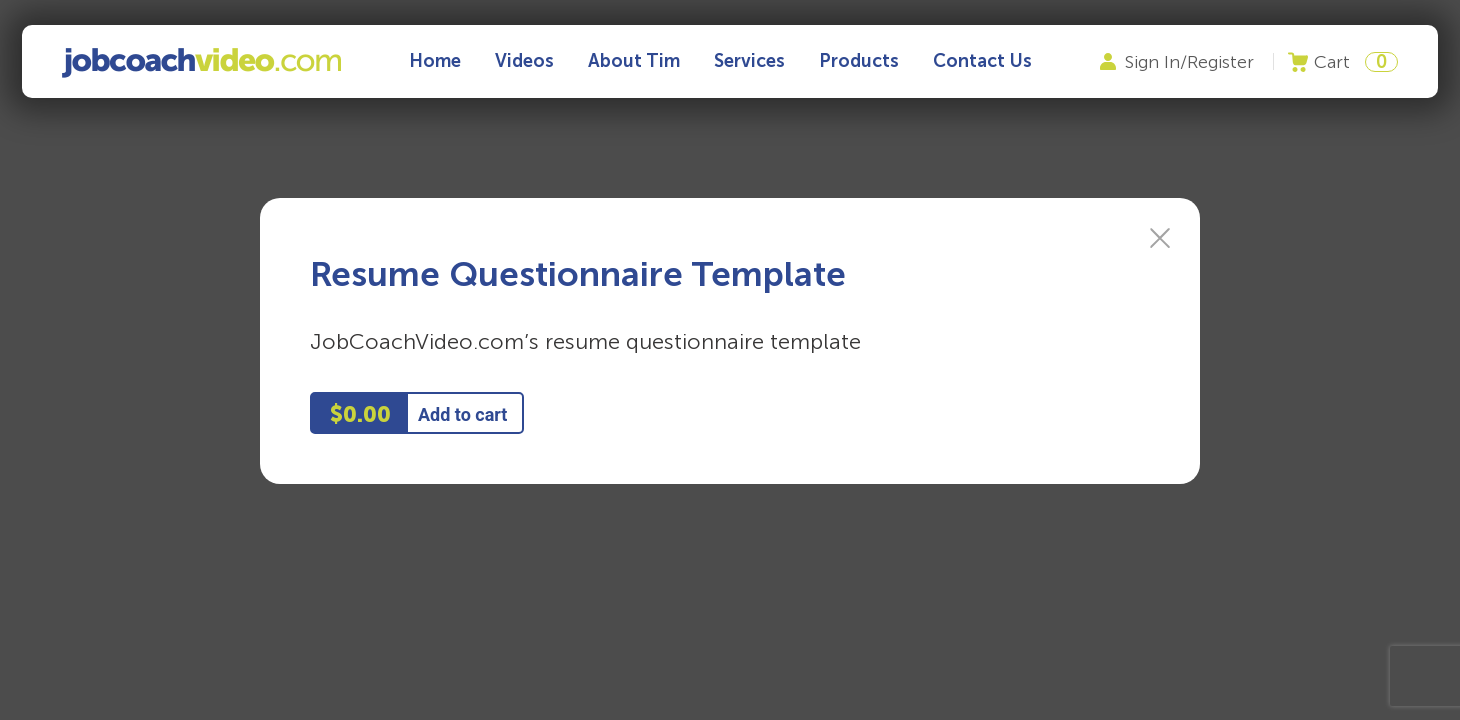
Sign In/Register (1189, 62)
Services (749, 61)
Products (859, 61)
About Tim (634, 61)
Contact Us (982, 61)
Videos (524, 61)
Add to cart (462, 414)
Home (435, 61)
